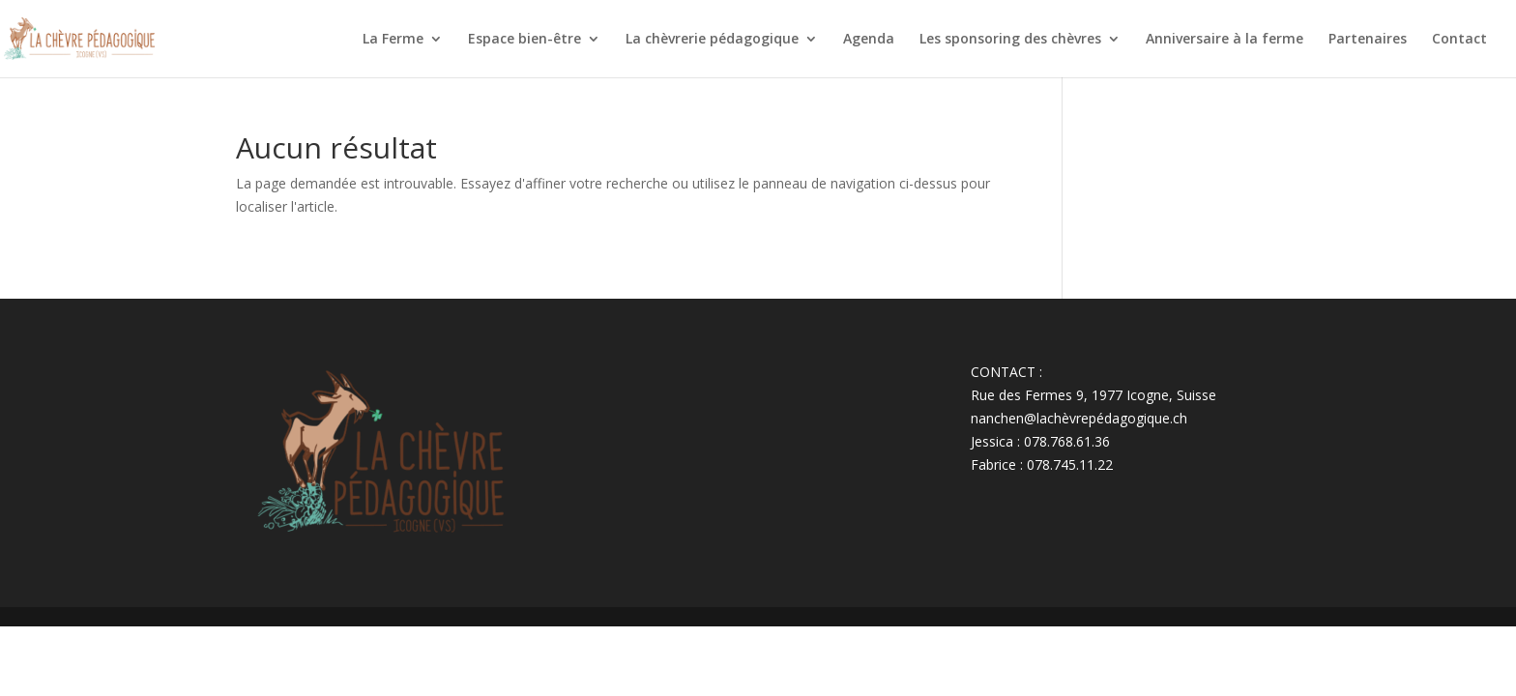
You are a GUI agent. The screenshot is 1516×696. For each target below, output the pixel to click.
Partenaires (1367, 39)
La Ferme (393, 39)
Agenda (868, 39)
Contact (1459, 39)
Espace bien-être (524, 39)
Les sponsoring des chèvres (1010, 39)
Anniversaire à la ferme (1224, 39)
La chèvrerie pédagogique (712, 39)
